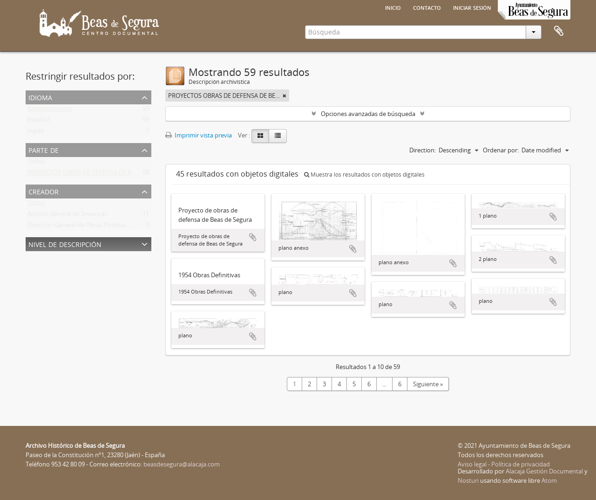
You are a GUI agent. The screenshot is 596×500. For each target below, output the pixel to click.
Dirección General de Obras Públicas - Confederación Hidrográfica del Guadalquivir (140, 227)
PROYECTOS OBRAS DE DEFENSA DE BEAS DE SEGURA (100, 174)
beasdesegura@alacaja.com (181, 464)
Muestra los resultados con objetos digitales (364, 174)
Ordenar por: (501, 150)
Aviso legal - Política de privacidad (504, 464)
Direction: (422, 150)
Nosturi (468, 480)
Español (38, 121)
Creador (43, 191)
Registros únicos (50, 110)
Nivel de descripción (65, 243)
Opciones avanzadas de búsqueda (368, 114)
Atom (549, 480)
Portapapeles (558, 31)
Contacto (427, 7)
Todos (36, 163)
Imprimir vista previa (198, 135)
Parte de (43, 149)
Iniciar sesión (472, 7)
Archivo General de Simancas (67, 216)
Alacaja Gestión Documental (544, 471)
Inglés (35, 133)
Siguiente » (428, 384)
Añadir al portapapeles (252, 237)
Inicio (393, 7)
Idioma (40, 96)
